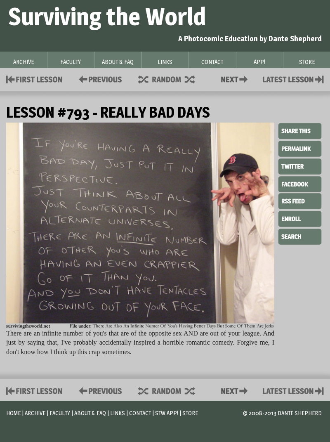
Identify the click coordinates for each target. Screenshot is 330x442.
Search (300, 236)
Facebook (300, 183)
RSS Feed (300, 200)
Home (13, 412)
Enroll (300, 218)
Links (117, 412)
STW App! (166, 412)
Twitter (300, 166)
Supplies (172, 78)
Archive (35, 412)
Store (190, 412)
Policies (99, 78)
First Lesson (34, 78)
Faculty (60, 412)
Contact (236, 78)
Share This (300, 131)
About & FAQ (90, 412)
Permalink (300, 148)
